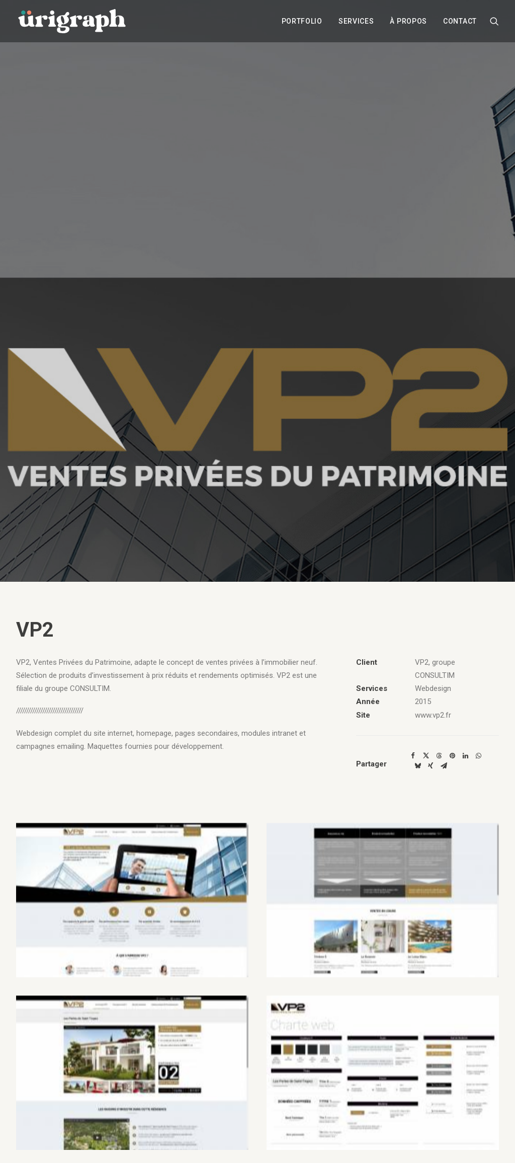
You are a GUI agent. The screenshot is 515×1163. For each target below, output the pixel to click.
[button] (494, 21)
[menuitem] (302, 21)
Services (356, 22)
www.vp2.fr (433, 715)
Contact (460, 22)
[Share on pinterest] (452, 756)
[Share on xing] (430, 766)
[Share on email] (444, 766)
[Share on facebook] (413, 756)
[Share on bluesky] (417, 766)
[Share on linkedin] (465, 756)
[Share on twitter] (426, 756)
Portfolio (302, 22)
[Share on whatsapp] (478, 756)
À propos (408, 22)
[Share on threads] (439, 756)
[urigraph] (72, 21)
